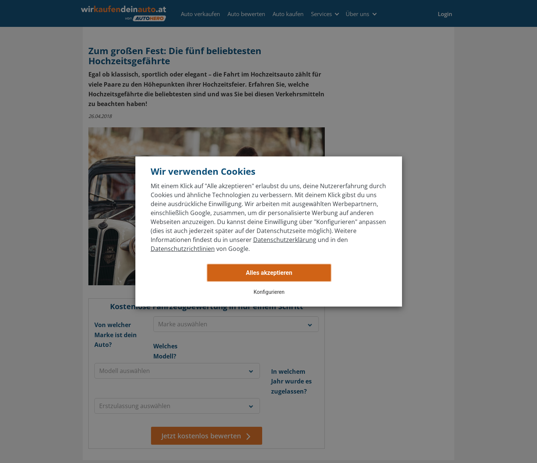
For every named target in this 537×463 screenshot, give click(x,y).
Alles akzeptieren (269, 272)
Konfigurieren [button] (269, 292)
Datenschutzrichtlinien (183, 249)
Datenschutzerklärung (284, 240)
